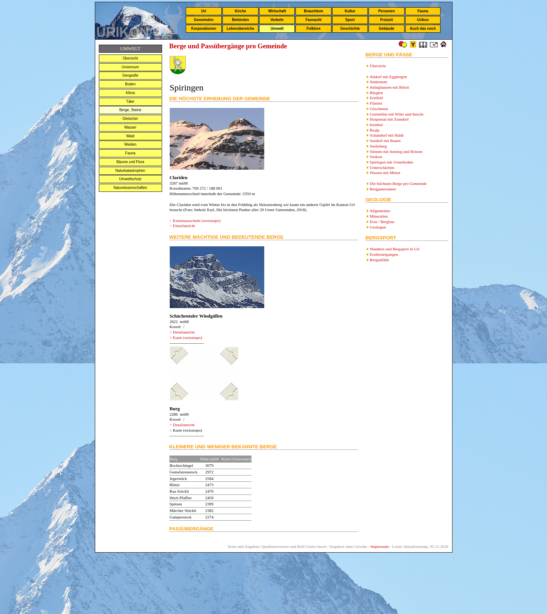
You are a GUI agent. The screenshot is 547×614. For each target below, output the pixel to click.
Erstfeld (376, 98)
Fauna (423, 11)
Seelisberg (378, 146)
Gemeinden (203, 20)
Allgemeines (380, 211)
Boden (130, 84)
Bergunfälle (379, 260)
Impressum (380, 546)
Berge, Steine (130, 110)
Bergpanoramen (383, 189)
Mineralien (379, 216)
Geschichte (350, 29)
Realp (374, 130)
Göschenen (379, 108)
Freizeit (386, 20)
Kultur (350, 11)
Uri (203, 11)
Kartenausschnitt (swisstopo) (197, 220)
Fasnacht (314, 20)
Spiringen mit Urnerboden (391, 162)
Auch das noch (423, 29)
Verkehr (277, 20)
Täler (130, 102)
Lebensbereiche (240, 29)
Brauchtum (313, 11)
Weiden (130, 144)
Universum (130, 67)
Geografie (130, 75)
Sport (350, 20)
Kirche (240, 11)
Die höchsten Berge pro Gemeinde (398, 183)
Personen (386, 11)
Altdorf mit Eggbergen (388, 76)
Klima (130, 93)
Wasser (130, 127)
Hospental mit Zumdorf (389, 119)
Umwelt (277, 29)
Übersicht (130, 58)
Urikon (423, 20)
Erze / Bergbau (382, 221)
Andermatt (378, 82)
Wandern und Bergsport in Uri (394, 249)
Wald (130, 136)
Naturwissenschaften (130, 188)
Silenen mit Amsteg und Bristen (396, 151)
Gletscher (130, 119)
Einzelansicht (184, 225)
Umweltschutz (130, 179)
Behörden (240, 20)
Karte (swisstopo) (187, 337)
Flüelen (376, 103)
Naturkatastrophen (130, 171)
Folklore (313, 29)
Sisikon (376, 156)
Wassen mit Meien (385, 172)
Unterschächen (382, 167)
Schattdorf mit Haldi (386, 135)
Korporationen (203, 29)
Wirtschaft (277, 11)
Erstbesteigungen (384, 254)
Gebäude (386, 29)
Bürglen (376, 92)
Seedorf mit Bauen (385, 140)
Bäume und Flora (130, 162)
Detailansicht (184, 332)
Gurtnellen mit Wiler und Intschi (396, 114)
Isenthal (376, 124)
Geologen (378, 227)
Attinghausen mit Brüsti (389, 87)
